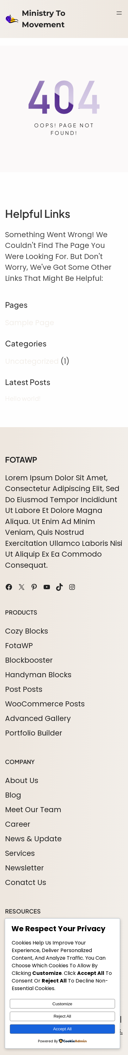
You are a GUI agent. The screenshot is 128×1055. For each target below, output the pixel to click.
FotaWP (19, 646)
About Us (21, 780)
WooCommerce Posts (45, 704)
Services (20, 853)
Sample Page (29, 323)
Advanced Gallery (38, 718)
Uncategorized (32, 361)
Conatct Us (25, 882)
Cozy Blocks (26, 631)
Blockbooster (29, 660)
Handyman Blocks (38, 675)
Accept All (62, 1029)
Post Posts (23, 689)
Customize (62, 1003)
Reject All (62, 1016)
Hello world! (23, 398)
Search (120, 27)
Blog (13, 795)
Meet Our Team (33, 810)
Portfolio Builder (33, 733)
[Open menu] (119, 13)
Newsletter (24, 868)
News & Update (33, 839)
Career (17, 824)
